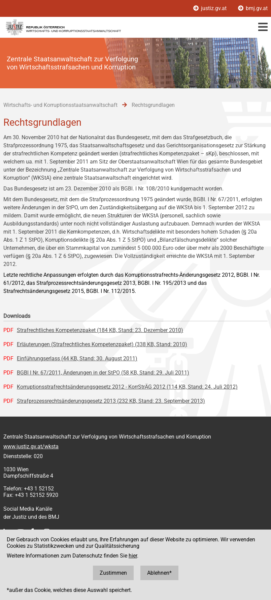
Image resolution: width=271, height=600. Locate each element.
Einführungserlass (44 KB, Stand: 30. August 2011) (77, 358)
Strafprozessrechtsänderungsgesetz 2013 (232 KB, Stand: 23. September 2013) (111, 401)
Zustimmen (113, 573)
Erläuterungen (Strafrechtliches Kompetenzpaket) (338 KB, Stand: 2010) (102, 344)
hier (133, 555)
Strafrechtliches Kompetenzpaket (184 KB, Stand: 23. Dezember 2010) (100, 330)
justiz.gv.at (210, 8)
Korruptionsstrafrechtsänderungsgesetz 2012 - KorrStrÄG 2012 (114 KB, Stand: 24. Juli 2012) (127, 387)
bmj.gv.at (253, 8)
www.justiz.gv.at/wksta (31, 446)
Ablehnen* (159, 573)
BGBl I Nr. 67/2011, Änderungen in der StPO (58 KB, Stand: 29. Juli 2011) (103, 372)
